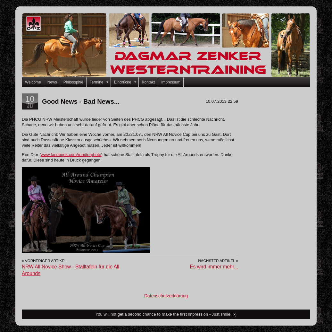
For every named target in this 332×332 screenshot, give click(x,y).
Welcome (33, 82)
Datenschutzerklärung (166, 295)
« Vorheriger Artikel (44, 260)
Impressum (170, 82)
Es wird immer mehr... (214, 266)
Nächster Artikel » (218, 260)
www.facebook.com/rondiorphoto (71, 154)
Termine (100, 82)
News (52, 82)
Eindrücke (126, 82)
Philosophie (73, 82)
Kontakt (148, 82)
